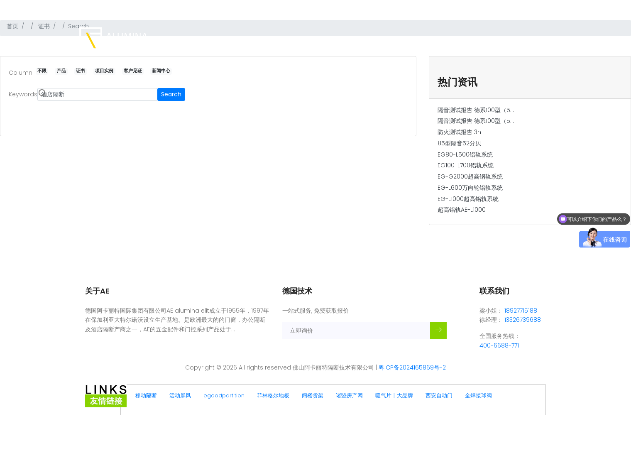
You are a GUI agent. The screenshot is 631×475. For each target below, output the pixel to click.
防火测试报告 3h (459, 132)
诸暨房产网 (349, 395)
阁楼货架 (312, 395)
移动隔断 (146, 395)
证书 (413, 40)
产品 (391, 40)
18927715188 (520, 310)
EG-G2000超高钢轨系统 (470, 176)
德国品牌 (187, 6)
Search (171, 94)
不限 (41, 71)
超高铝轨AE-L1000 (462, 210)
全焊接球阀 (478, 395)
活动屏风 (180, 395)
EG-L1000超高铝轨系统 (468, 199)
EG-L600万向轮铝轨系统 (470, 188)
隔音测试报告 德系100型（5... (476, 110)
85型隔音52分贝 (459, 143)
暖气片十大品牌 (394, 395)
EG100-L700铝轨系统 (466, 165)
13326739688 (522, 320)
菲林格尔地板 (273, 395)
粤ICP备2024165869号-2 (412, 367)
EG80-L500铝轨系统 (465, 154)
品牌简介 (364, 40)
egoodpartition (224, 395)
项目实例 (441, 40)
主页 (336, 40)
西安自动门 (439, 395)
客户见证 (473, 40)
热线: (500, 6)
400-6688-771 (528, 6)
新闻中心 (506, 40)
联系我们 (538, 40)
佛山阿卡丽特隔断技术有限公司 (136, 6)
